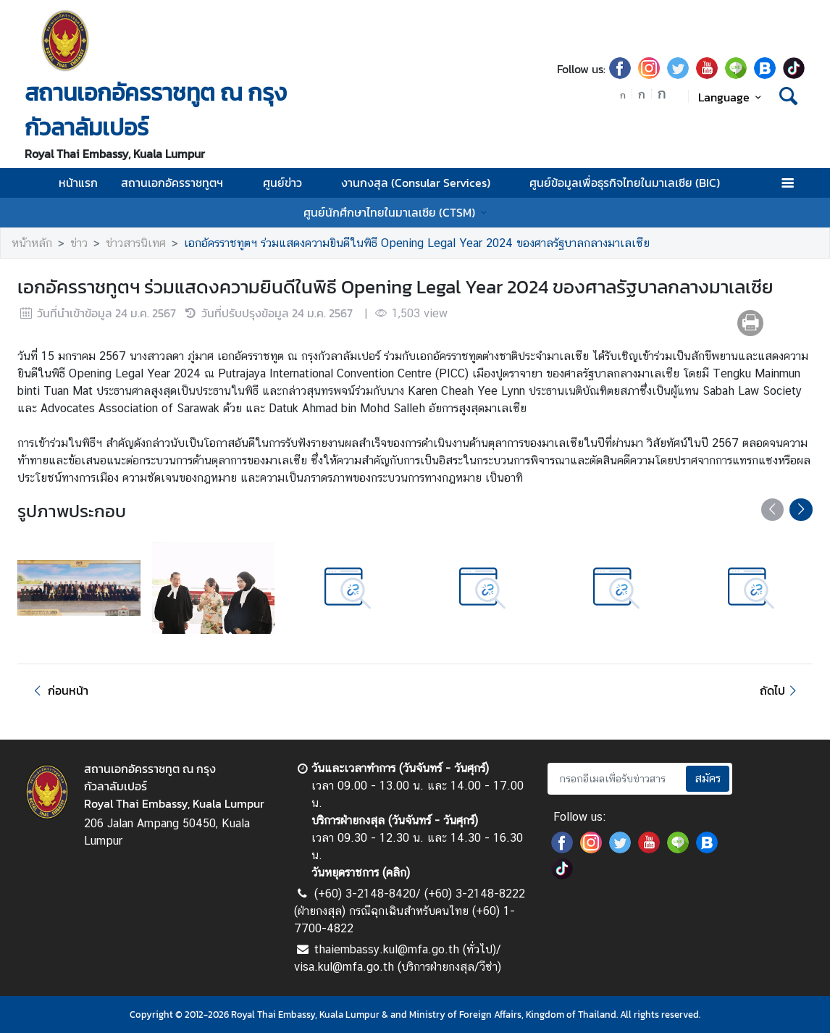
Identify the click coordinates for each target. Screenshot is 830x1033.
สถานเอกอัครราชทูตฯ (180, 182)
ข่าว (79, 243)
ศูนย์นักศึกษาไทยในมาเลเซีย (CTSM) (397, 212)
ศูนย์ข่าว (290, 182)
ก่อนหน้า (58, 690)
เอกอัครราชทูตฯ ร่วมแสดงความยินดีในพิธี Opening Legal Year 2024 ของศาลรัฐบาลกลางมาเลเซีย (417, 243)
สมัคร (708, 778)
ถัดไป (780, 690)
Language (732, 97)
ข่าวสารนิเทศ (136, 243)
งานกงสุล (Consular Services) (423, 182)
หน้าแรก (78, 182)
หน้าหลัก (32, 243)
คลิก (396, 872)
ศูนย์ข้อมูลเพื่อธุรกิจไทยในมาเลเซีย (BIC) (632, 182)
